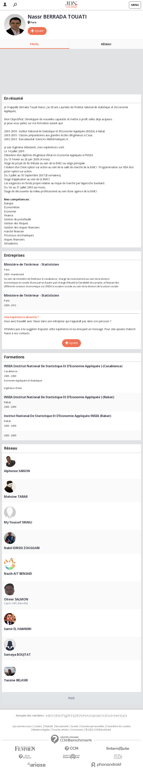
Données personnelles (92, 726)
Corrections (77, 729)
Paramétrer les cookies (118, 726)
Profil (34, 44)
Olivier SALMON (16, 599)
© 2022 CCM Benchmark (98, 729)
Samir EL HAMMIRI (17, 629)
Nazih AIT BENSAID (18, 573)
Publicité (48, 726)
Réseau (106, 44)
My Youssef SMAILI (18, 522)
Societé (74, 726)
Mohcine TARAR (16, 496)
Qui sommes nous (22, 726)
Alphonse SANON (17, 471)
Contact (38, 726)
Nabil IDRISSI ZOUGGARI (22, 548)
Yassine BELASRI (16, 680)
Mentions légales (41, 729)
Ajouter (39, 31)
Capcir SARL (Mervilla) (16, 603)
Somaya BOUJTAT (17, 654)
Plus (71, 698)
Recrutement (62, 726)
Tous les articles (60, 729)
